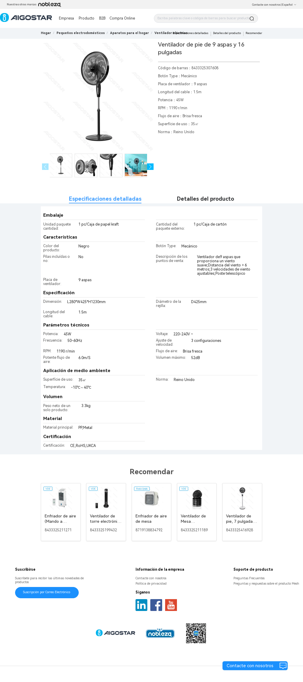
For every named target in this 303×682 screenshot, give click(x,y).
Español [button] (289, 4)
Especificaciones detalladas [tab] (105, 199)
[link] (81, 33)
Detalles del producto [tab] (205, 199)
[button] (150, 166)
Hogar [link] (46, 33)
